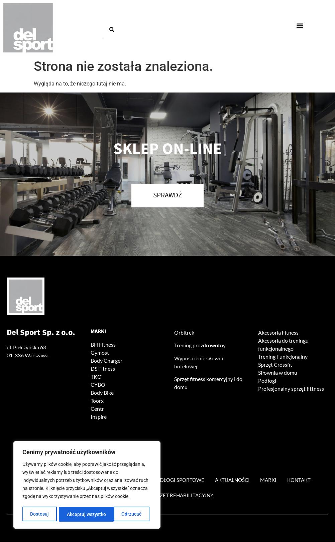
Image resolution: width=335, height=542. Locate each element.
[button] (299, 25)
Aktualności (236, 480)
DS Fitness (103, 369)
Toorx (97, 401)
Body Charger (106, 361)
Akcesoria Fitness (278, 333)
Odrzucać (77, 514)
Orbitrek (184, 333)
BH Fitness (103, 345)
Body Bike (102, 393)
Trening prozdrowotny (200, 345)
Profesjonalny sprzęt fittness (291, 389)
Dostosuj (39, 514)
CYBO (98, 385)
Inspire (99, 417)
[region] (86, 485)
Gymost (100, 353)
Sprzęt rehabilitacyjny (183, 495)
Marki (98, 331)
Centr (97, 409)
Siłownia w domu (277, 373)
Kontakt (308, 480)
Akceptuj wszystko (124, 514)
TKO (96, 377)
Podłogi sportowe (179, 480)
